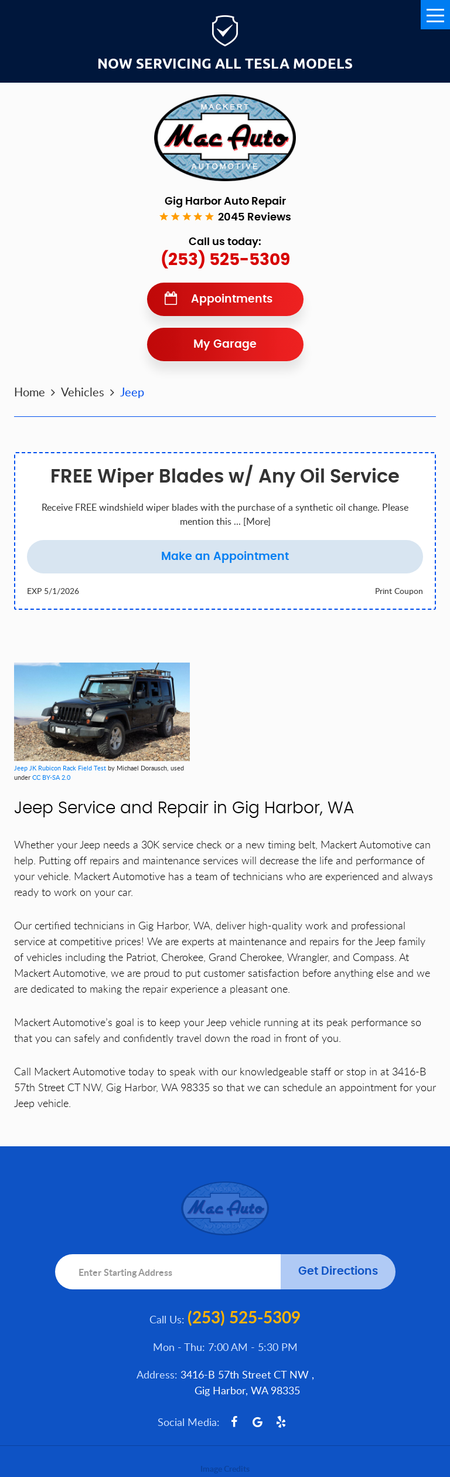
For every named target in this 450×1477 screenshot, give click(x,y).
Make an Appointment (225, 556)
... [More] (251, 521)
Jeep (132, 391)
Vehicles (82, 391)
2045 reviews (254, 217)
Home (29, 391)
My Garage (225, 344)
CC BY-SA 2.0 (51, 777)
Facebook (234, 1422)
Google (258, 1422)
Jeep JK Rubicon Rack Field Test (60, 767)
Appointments (231, 299)
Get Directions (338, 1271)
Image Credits (225, 1468)
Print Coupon (399, 590)
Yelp (281, 1422)
